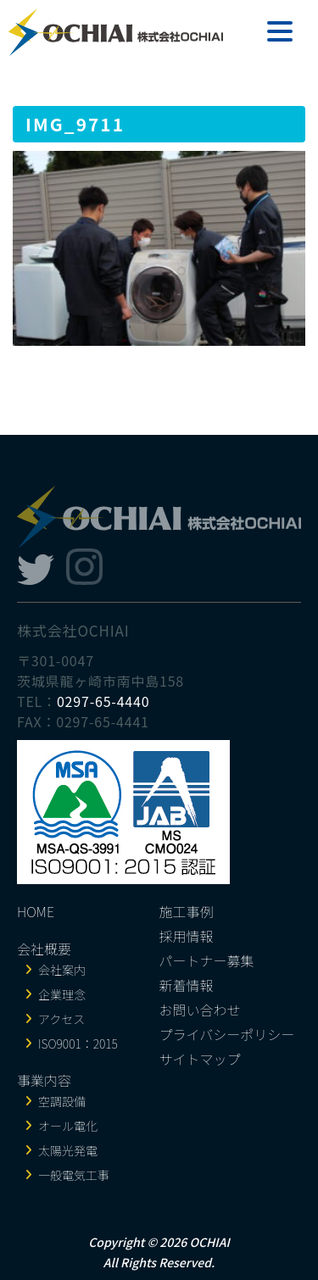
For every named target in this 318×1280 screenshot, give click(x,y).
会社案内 (62, 969)
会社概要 (44, 948)
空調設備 (62, 1101)
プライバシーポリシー (227, 1034)
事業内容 (44, 1080)
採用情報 (186, 936)
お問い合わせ (200, 1009)
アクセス (61, 1018)
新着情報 (186, 985)
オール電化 (68, 1125)
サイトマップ (200, 1059)
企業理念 (62, 994)
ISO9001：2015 (78, 1043)
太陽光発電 (68, 1150)
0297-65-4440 (103, 701)
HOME (35, 911)
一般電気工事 (73, 1174)
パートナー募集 (206, 960)
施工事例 (186, 911)
